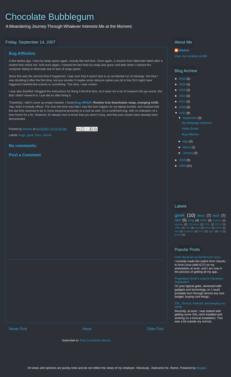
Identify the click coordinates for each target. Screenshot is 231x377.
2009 (183, 107)
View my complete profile (191, 56)
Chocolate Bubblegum (49, 17)
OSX (203, 220)
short (201, 231)
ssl (220, 231)
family (208, 228)
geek (30, 135)
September (190, 118)
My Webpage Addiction (197, 123)
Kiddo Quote (190, 128)
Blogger (201, 368)
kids (177, 231)
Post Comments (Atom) (95, 340)
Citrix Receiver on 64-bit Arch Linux (197, 257)
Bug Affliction (22, 53)
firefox (218, 228)
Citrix (207, 224)
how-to (217, 220)
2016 (183, 84)
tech (216, 215)
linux (38, 135)
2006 (183, 160)
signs (211, 231)
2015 (183, 90)
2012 (183, 95)
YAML (178, 228)
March (187, 147)
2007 (183, 113)
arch (187, 228)
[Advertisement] (86, 291)
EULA (218, 224)
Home (87, 329)
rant (178, 220)
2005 (183, 165)
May (186, 141)
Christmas (194, 224)
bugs (22, 135)
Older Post (155, 329)
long (191, 220)
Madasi (184, 50)
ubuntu (47, 135)
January (188, 153)
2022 (183, 78)
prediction (189, 231)
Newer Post (18, 329)
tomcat (178, 235)
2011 (183, 101)
